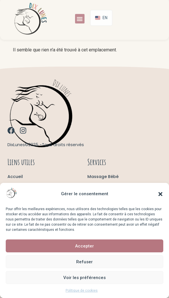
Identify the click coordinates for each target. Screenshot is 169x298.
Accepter (84, 246)
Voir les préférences (84, 277)
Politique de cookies (82, 291)
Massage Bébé (103, 176)
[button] (160, 194)
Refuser (84, 261)
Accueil (15, 176)
